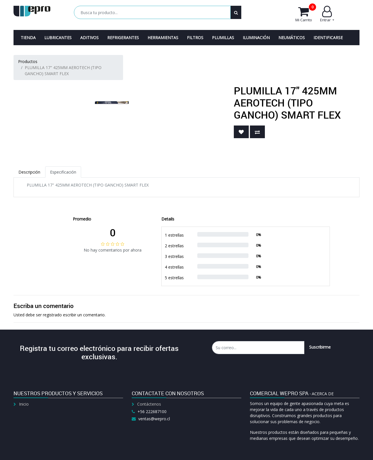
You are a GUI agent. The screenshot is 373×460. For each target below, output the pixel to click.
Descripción (29, 172)
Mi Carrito (305, 14)
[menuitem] (28, 37)
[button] (241, 132)
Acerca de (323, 393)
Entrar (327, 14)
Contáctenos (149, 404)
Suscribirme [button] (320, 347)
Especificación (63, 172)
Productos (27, 61)
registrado (52, 315)
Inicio (24, 404)
